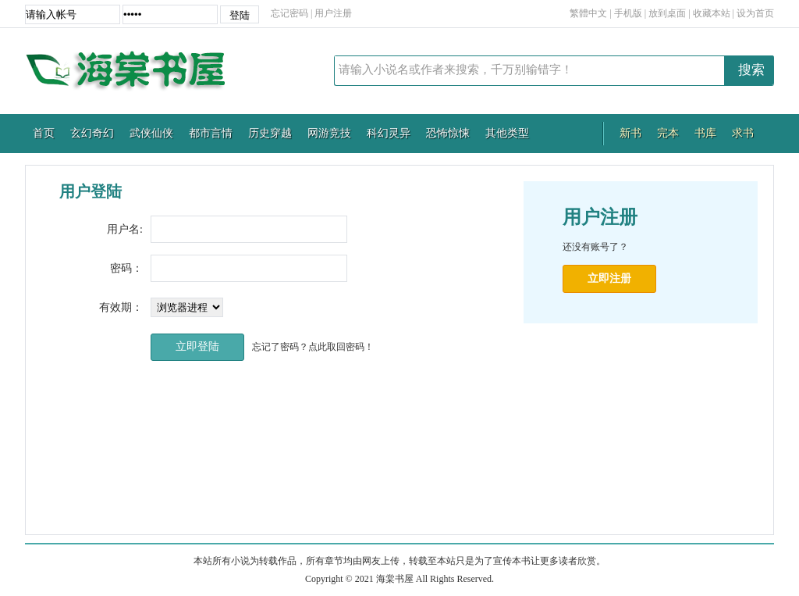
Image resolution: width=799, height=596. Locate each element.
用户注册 (333, 13)
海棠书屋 (134, 71)
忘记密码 (289, 13)
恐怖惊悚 (448, 133)
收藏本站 (711, 13)
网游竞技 (329, 133)
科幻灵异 (388, 133)
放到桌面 (667, 13)
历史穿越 (270, 133)
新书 (630, 133)
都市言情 (211, 133)
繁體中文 (588, 13)
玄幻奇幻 (92, 133)
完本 (668, 133)
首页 (44, 133)
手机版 (628, 13)
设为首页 (755, 13)
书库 (705, 133)
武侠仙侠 (151, 133)
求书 (743, 133)
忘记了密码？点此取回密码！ (313, 346)
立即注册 (609, 278)
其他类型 (507, 133)
